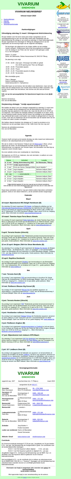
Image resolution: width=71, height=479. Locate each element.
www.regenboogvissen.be (32, 213)
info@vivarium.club (39, 436)
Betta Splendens (28, 220)
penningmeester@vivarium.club (43, 400)
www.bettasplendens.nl (43, 225)
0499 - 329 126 (38, 419)
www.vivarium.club (24, 436)
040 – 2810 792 (38, 403)
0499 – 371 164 (38, 398)
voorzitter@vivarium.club (41, 390)
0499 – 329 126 (38, 393)
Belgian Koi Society (41, 248)
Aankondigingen (9, 19)
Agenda (6, 21)
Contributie (6, 440)
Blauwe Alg (25, 290)
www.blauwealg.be (29, 293)
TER (23, 236)
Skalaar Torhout (26, 316)
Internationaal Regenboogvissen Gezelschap (16, 208)
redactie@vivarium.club (40, 421)
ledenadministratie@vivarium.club (44, 414)
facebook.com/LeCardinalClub (11, 331)
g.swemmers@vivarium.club (42, 405)
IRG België (27, 206)
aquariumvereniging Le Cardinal (31, 326)
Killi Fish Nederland (29, 338)
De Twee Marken (32, 340)
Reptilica (25, 262)
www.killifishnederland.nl (41, 342)
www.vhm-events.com (40, 241)
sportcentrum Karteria (9, 358)
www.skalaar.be (49, 319)
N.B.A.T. (34, 384)
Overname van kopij (13, 468)
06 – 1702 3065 (38, 388)
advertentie (63, 82)
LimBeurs (26, 354)
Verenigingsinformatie (11, 24)
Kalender (7, 22)
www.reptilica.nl (16, 267)
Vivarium (25, 477)
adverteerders (62, 27)
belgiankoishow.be (8, 254)
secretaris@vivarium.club (41, 395)
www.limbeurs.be (44, 361)
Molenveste (38, 144)
